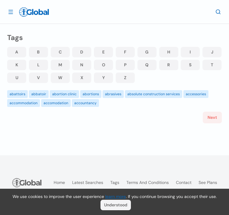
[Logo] (34, 12)
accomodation (56, 103)
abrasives (113, 94)
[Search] (218, 12)
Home (59, 182)
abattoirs (17, 94)
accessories (196, 94)
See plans (208, 182)
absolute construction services (153, 94)
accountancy (85, 103)
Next (212, 117)
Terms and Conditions (147, 182)
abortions (91, 94)
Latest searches (87, 182)
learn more (115, 196)
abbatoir (38, 94)
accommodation (24, 103)
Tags (114, 182)
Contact (183, 182)
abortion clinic (64, 94)
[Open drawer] (11, 12)
